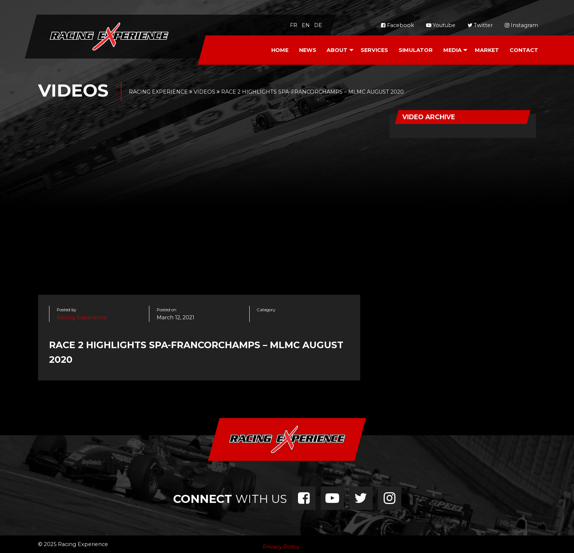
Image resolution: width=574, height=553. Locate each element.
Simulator (416, 50)
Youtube (440, 25)
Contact (524, 50)
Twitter (480, 25)
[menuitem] (280, 50)
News (307, 50)
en (306, 25)
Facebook (397, 25)
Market (487, 50)
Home (279, 50)
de (318, 25)
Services (374, 50)
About (337, 50)
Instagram (521, 25)
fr (293, 25)
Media (452, 50)
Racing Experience (82, 317)
